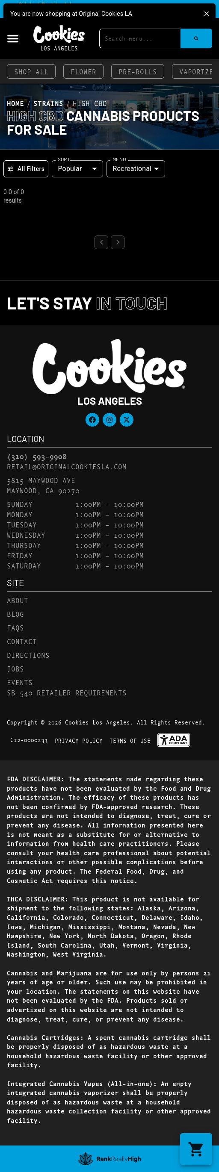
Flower (83, 71)
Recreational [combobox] (131, 169)
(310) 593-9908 (37, 456)
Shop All (31, 71)
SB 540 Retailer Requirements (67, 692)
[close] (206, 13)
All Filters (26, 169)
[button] (13, 38)
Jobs (15, 668)
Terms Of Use (130, 740)
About (17, 600)
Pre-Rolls (137, 71)
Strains (48, 103)
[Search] (196, 38)
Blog (15, 613)
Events (20, 682)
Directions (28, 655)
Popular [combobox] (70, 169)
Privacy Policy (79, 740)
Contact (22, 641)
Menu (119, 159)
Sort (64, 159)
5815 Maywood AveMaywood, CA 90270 (43, 485)
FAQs (15, 627)
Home (15, 103)
